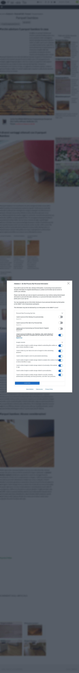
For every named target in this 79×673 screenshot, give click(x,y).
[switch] (60, 317)
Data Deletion (30, 389)
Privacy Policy (49, 389)
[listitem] (39, 313)
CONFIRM (27, 383)
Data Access (39, 389)
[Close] (69, 283)
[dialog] (39, 336)
